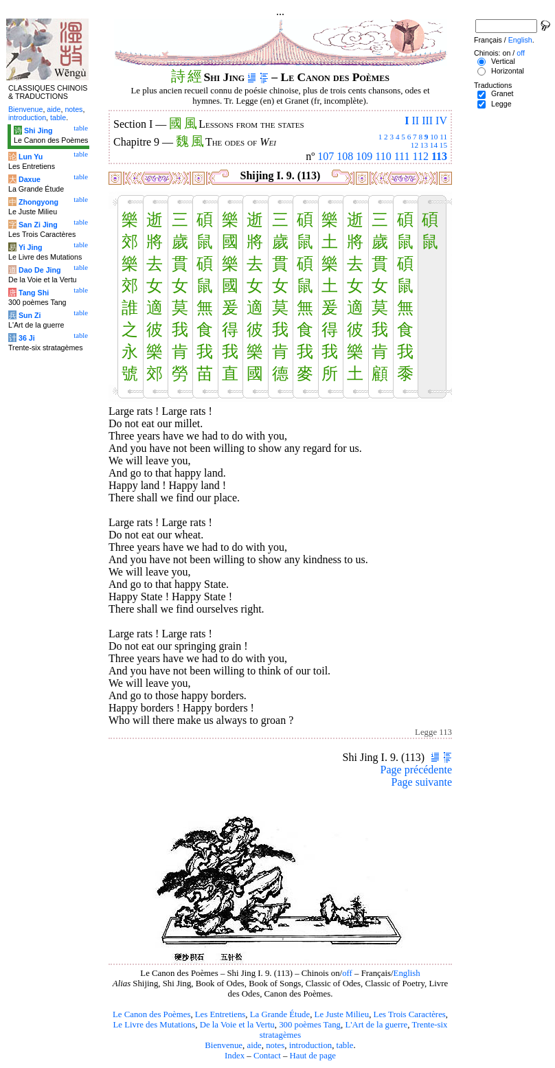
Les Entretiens (220, 1014)
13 (424, 145)
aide (254, 1045)
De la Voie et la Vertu (237, 1025)
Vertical (503, 61)
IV (441, 120)
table (345, 1045)
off (347, 973)
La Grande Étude (280, 1014)
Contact (267, 1055)
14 (434, 145)
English (407, 973)
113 (439, 156)
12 (414, 145)
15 (443, 145)
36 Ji (27, 338)
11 (443, 137)
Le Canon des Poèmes (151, 1014)
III (427, 120)
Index (235, 1055)
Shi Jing (38, 130)
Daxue (30, 179)
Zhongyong (38, 202)
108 (345, 156)
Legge (501, 104)
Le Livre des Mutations (154, 1025)
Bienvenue (223, 1045)
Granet (502, 93)
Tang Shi (34, 292)
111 (402, 156)
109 (364, 156)
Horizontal (507, 71)
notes (275, 1045)
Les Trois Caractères (410, 1014)
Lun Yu (31, 156)
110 (383, 156)
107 (325, 156)
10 (434, 137)
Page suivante (422, 782)
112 (420, 156)
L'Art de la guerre (376, 1025)
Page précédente (416, 769)
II (415, 120)
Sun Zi (30, 315)
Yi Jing (31, 247)
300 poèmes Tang (310, 1025)
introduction (310, 1045)
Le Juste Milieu (342, 1014)
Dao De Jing (40, 270)
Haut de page (313, 1055)
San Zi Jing (38, 224)
